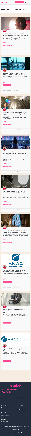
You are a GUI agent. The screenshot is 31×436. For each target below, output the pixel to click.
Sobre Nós (3, 401)
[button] (25, 2)
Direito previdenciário (21, 407)
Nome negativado (20, 403)
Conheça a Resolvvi (5, 415)
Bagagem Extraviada (7, 124)
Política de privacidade (15, 429)
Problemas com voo (6, 166)
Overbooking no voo (7, 84)
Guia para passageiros (7, 45)
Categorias (4, 419)
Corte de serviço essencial (22, 409)
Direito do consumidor (21, 399)
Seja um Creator (4, 407)
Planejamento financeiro (21, 405)
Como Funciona (4, 403)
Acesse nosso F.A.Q (12, 389)
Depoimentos (4, 405)
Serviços (3, 417)
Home (2, 399)
